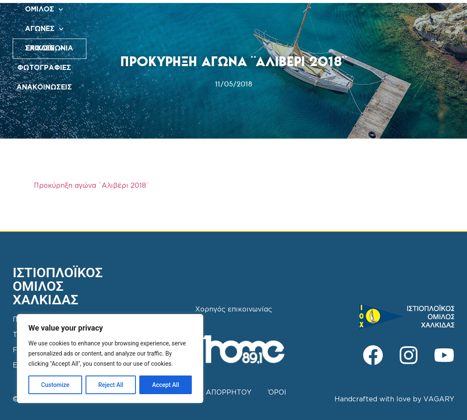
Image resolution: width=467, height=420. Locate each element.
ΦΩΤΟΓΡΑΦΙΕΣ (316, 9)
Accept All (165, 384)
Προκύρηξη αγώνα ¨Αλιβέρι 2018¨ (91, 186)
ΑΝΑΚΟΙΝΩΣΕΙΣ (246, 29)
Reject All (110, 384)
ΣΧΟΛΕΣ (262, 9)
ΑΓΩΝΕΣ (215, 9)
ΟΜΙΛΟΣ (170, 9)
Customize (55, 384)
